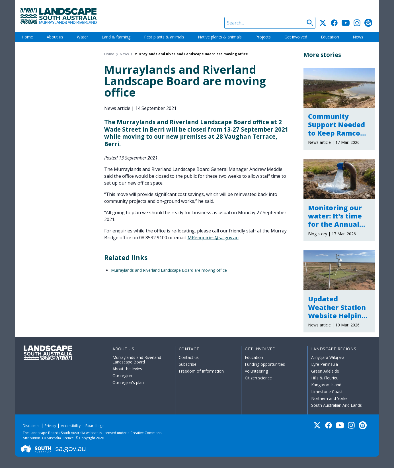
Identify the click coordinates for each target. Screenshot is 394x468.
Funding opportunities (265, 364)
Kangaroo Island (326, 384)
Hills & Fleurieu (324, 378)
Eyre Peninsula (324, 364)
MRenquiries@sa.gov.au (213, 237)
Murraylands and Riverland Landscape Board (136, 360)
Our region (122, 375)
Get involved (295, 37)
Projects (263, 37)
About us (55, 37)
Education (330, 37)
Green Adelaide (325, 371)
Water (82, 37)
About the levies (127, 368)
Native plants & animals (220, 37)
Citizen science (258, 378)
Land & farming (116, 37)
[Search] (269, 23)
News (358, 37)
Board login (94, 425)
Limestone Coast (327, 391)
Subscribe (187, 364)
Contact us (189, 357)
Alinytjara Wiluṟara (328, 357)
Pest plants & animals (164, 37)
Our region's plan (128, 382)
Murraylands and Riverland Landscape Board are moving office (169, 270)
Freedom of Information (201, 371)
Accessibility (71, 425)
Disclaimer (31, 425)
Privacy (50, 425)
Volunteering (256, 371)
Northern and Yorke (329, 398)
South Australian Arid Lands (336, 405)
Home (27, 37)
